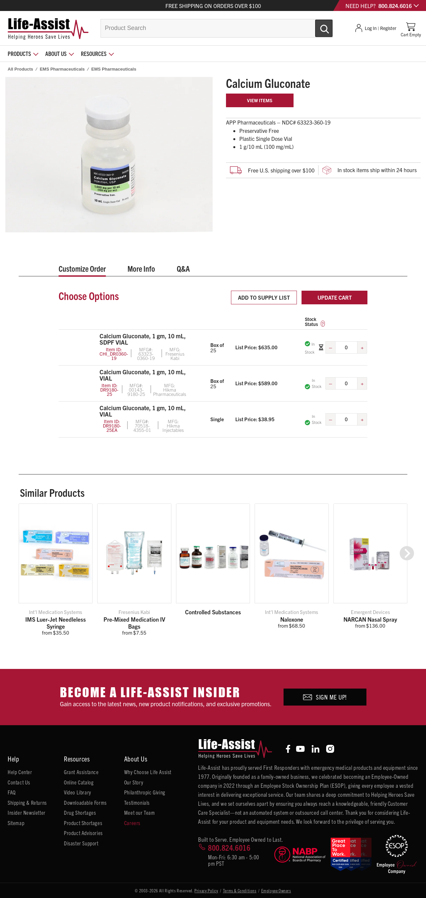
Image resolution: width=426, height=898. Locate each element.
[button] (407, 553)
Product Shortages (83, 822)
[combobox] (217, 28)
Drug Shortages (80, 812)
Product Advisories (83, 832)
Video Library (77, 792)
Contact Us (19, 782)
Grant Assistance (81, 771)
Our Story (133, 782)
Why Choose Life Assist (147, 771)
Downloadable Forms (85, 802)
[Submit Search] (317, 25)
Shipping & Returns (27, 802)
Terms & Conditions (240, 890)
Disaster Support (81, 843)
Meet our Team (139, 812)
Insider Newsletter (27, 812)
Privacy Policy (206, 890)
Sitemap (16, 822)
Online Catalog (79, 782)
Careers (132, 822)
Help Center (20, 771)
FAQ (12, 792)
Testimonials (137, 802)
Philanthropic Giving (144, 792)
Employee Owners (276, 890)
